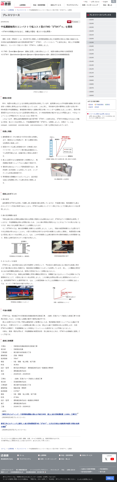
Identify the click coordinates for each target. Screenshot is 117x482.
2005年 (91, 95)
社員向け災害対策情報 (88, 469)
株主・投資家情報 (39, 5)
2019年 (91, 42)
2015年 (91, 57)
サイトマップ (55, 470)
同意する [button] (110, 478)
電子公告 (102, 472)
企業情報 (23, 5)
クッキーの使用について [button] (84, 479)
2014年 (91, 61)
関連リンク (4, 472)
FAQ (86, 1)
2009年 (91, 80)
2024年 (91, 23)
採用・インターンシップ (90, 5)
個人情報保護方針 (21, 470)
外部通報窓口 (104, 469)
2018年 (91, 46)
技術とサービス (56, 5)
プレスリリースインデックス (100, 15)
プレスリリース (21, 10)
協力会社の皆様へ (86, 472)
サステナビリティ (72, 5)
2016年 (91, 54)
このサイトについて (7, 470)
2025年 (91, 19)
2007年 (91, 88)
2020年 (91, 38)
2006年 (91, 91)
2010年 (91, 76)
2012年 (91, 69)
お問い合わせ (95, 1)
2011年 (91, 73)
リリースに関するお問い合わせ (99, 114)
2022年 (91, 31)
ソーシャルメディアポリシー (39, 470)
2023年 (91, 27)
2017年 (91, 50)
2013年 (91, 65)
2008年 (91, 84)
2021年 (91, 35)
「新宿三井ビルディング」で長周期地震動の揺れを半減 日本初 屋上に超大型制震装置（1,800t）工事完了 (39, 414)
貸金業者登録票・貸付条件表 (35, 472)
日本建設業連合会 (17, 472)
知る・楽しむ (107, 5)
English (105, 1)
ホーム (3, 10)
